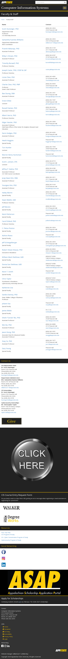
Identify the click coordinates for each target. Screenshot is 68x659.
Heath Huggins (7, 140)
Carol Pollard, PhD (9, 221)
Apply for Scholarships (12, 598)
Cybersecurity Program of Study (11, 540)
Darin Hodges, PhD (9, 133)
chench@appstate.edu (52, 87)
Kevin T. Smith (7, 272)
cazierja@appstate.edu (53, 69)
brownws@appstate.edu (53, 59)
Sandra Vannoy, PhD (9, 295)
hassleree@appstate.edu (53, 125)
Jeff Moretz (6, 207)
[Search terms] (49, 2)
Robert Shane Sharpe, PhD (12, 250)
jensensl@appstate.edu (53, 165)
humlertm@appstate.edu (53, 150)
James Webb (7, 311)
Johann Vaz (6, 304)
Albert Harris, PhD (9, 115)
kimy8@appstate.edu (52, 188)
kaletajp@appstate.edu (53, 172)
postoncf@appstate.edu (53, 231)
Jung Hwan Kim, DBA (10, 178)
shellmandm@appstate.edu (54, 267)
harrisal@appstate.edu (53, 114)
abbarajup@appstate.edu (53, 52)
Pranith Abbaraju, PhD (10, 49)
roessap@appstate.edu (53, 236)
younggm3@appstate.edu (54, 349)
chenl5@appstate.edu (52, 80)
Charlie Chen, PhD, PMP (11, 84)
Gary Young (6, 348)
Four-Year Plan (5, 532)
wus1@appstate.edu (52, 321)
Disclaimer (7, 629)
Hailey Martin (7, 193)
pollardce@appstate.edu (53, 220)
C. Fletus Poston (8, 228)
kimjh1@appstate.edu (52, 181)
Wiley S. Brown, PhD (9, 56)
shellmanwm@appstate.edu (54, 260)
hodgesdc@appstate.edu (53, 136)
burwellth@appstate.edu (53, 62)
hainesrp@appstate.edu (53, 111)
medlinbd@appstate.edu (53, 199)
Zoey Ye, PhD (7, 341)
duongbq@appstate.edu (53, 96)
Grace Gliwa (6, 101)
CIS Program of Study (8, 534)
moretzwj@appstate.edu (53, 210)
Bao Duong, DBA (8, 93)
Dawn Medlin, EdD (9, 200)
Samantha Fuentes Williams (12, 40)
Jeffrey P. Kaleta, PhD (10, 169)
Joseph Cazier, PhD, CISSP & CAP (14, 70)
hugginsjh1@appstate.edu (54, 142)
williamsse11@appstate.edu (54, 43)
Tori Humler (6, 147)
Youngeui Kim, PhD (9, 185)
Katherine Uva (7, 288)
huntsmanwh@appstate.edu (54, 156)
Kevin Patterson (8, 214)
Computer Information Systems (25, 8)
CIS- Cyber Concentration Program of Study (14, 537)
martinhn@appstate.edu (53, 195)
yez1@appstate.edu (52, 344)
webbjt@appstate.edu (53, 312)
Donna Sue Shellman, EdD (12, 264)
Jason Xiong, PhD (8, 332)
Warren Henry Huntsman (11, 155)
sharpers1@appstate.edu (53, 253)
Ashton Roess (7, 235)
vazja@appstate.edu (52, 305)
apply (20, 602)
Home (2, 19)
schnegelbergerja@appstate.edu (56, 245)
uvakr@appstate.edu (52, 289)
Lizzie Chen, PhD (8, 77)
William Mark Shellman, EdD (13, 257)
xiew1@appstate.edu (52, 328)
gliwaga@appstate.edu (53, 104)
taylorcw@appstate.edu (53, 282)
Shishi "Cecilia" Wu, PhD (11, 318)
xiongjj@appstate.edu (52, 335)
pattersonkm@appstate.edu (54, 215)
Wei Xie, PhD (7, 325)
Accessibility (7, 634)
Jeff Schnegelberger (9, 242)
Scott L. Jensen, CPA (9, 162)
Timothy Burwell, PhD (10, 63)
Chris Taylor (6, 279)
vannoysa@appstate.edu (53, 298)
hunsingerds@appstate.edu (54, 32)
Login (5, 639)
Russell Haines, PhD (9, 108)
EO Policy (6, 632)
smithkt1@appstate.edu (53, 273)
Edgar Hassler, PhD (9, 122)
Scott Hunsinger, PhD (10, 29)
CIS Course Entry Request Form (16, 494)
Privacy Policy (8, 636)
